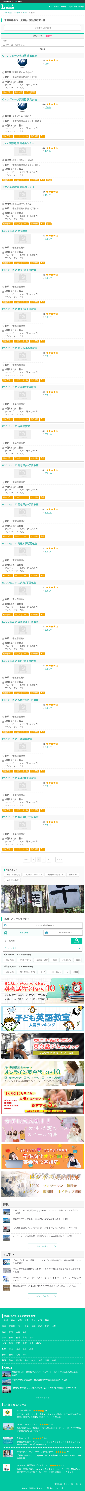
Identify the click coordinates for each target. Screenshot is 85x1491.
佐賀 (33, 1360)
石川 (18, 1337)
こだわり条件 (10, 948)
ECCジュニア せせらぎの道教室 (19, 348)
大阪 (4, 1343)
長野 (11, 1337)
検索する (76, 940)
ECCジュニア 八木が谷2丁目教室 (20, 700)
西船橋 (55, 960)
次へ (58, 859)
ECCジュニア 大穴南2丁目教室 (19, 582)
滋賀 (25, 1343)
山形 (40, 1320)
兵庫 (11, 1343)
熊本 (11, 1360)
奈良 (31, 1343)
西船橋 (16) (73, 874)
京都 (18, 1343)
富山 (25, 1337)
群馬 (40, 1326)
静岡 (11, 1332)
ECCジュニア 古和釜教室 (16, 426)
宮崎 (47, 1360)
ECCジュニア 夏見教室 (14, 231)
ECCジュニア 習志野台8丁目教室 (20, 465)
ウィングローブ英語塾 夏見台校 (19, 99)
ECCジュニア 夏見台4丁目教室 (19, 309)
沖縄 (54, 1360)
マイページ (54, 6)
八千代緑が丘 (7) (13, 880)
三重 (18, 1332)
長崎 (27, 1360)
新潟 (4, 1337)
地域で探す (24, 933)
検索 (63, 6)
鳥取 (25, 1349)
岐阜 (25, 1332)
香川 (11, 1354)
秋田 (27, 1320)
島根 (31, 1349)
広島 (4, 1349)
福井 (31, 1337)
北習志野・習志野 (42, 960)
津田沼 (75, 972)
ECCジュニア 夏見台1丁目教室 (19, 270)
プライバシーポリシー (74, 1484)
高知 (18, 1354)
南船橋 (78, 960)
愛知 (4, 1332)
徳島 (25, 1354)
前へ (27, 859)
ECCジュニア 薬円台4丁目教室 (19, 661)
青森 (13, 1320)
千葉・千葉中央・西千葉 (27, 972)
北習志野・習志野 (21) (55, 874)
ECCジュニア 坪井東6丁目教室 (19, 387)
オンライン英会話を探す (44, 925)
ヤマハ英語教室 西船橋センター (19, 187)
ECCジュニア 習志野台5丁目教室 (20, 504)
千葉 (27, 1326)
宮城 (33, 1320)
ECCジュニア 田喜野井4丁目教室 (20, 621)
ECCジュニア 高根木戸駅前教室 (19, 543)
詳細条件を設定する (43, 28)
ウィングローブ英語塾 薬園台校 (19, 55)
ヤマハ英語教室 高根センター (18, 143)
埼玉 (20, 1326)
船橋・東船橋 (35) (13, 874)
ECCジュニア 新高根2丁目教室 (19, 778)
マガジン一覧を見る (42, 1296)
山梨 (54, 1326)
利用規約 (58, 1484)
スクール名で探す (65, 932)
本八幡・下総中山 (25, 960)
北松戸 (43, 972)
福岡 (4, 1360)
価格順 (42, 49)
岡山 (11, 1349)
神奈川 (12, 1326)
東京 (4, 1326)
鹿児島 (19, 1360)
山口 (18, 1349)
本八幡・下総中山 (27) (34, 874)
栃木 (47, 1326)
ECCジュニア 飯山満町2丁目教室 (20, 817)
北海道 (5, 1320)
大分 (40, 1360)
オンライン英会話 (76, 6)
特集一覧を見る (42, 1246)
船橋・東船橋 (10, 960)
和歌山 (39, 1343)
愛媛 (4, 1354)
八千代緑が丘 (67, 960)
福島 (47, 1320)
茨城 (33, 1326)
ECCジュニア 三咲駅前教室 (17, 739)
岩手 (20, 1320)
